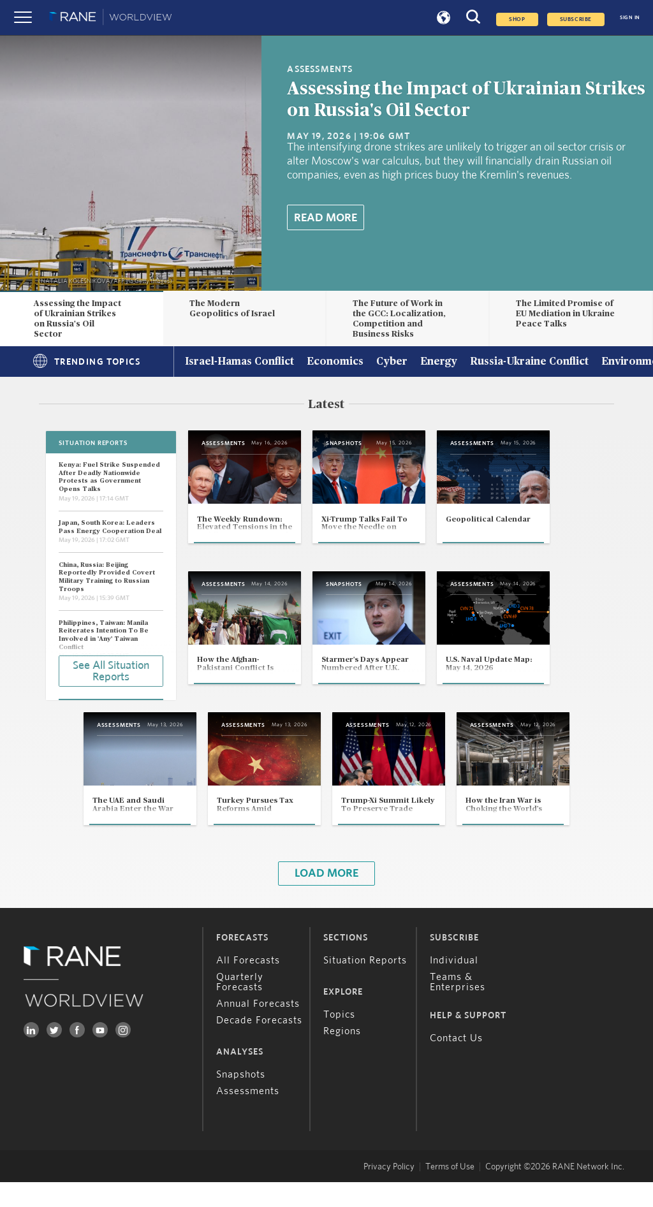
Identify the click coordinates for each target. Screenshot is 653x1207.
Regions (342, 1056)
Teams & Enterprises (457, 1007)
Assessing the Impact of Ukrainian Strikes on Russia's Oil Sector (77, 318)
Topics (339, 1039)
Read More (325, 218)
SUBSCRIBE (576, 19)
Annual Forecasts (258, 1028)
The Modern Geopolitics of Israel (232, 308)
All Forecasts (248, 985)
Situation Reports (365, 985)
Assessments (247, 1116)
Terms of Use (449, 1191)
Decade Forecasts (259, 1045)
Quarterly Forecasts (239, 1007)
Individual (454, 985)
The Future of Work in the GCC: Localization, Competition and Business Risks (399, 318)
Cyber (391, 362)
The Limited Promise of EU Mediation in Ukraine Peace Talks (565, 313)
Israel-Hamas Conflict (239, 362)
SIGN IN (630, 17)
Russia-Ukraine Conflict (529, 362)
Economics (335, 362)
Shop (517, 19)
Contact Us (456, 1063)
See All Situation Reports (111, 670)
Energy (438, 362)
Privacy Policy (389, 1191)
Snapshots (240, 1099)
